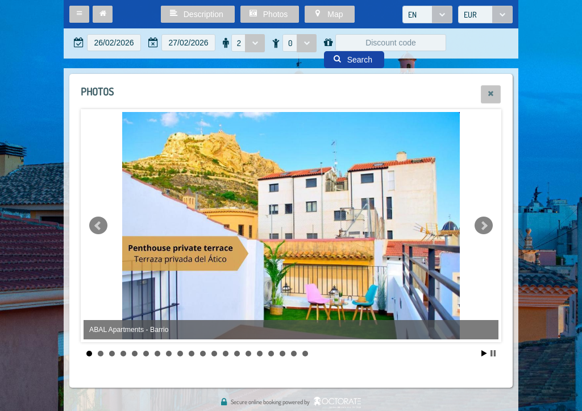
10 (191, 353)
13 (225, 353)
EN (412, 14)
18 (282, 353)
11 (203, 353)
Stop (493, 353)
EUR (470, 14)
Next (484, 226)
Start (484, 353)
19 (294, 353)
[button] (79, 14)
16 (260, 353)
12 (214, 353)
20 (305, 353)
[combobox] (427, 14)
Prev (98, 226)
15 (248, 353)
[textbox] (114, 42)
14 (237, 353)
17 (271, 353)
